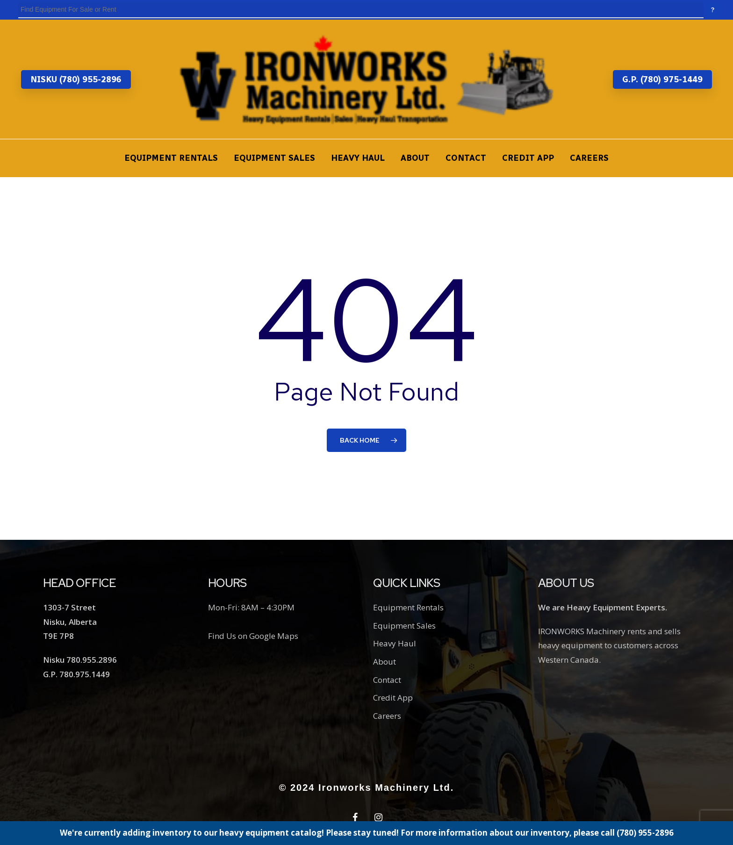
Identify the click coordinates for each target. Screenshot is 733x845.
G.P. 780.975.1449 (76, 674)
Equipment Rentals (408, 607)
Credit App (393, 697)
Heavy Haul (394, 643)
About (384, 661)
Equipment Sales (404, 625)
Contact (387, 679)
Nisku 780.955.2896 (80, 659)
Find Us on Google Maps (253, 635)
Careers (387, 715)
